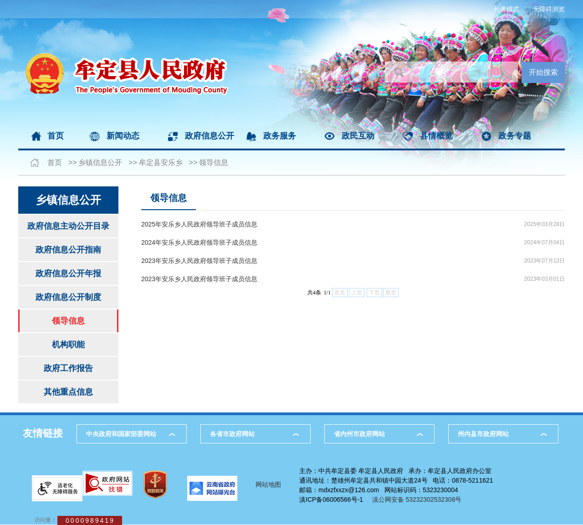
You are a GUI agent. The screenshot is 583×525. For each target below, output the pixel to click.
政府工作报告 (68, 368)
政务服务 (279, 135)
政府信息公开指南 (68, 249)
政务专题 (514, 135)
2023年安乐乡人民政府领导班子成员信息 (199, 260)
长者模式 (506, 9)
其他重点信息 (68, 391)
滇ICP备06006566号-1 (331, 499)
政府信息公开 (209, 135)
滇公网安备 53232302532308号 (419, 499)
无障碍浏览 (549, 9)
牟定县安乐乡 (161, 162)
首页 (55, 135)
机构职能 (68, 344)
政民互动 (358, 135)
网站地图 (268, 484)
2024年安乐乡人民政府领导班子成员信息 (199, 242)
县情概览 (436, 135)
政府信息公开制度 (68, 297)
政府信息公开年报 (68, 273)
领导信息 (213, 162)
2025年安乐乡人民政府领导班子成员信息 (199, 224)
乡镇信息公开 (100, 162)
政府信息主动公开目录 (68, 226)
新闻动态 (123, 135)
